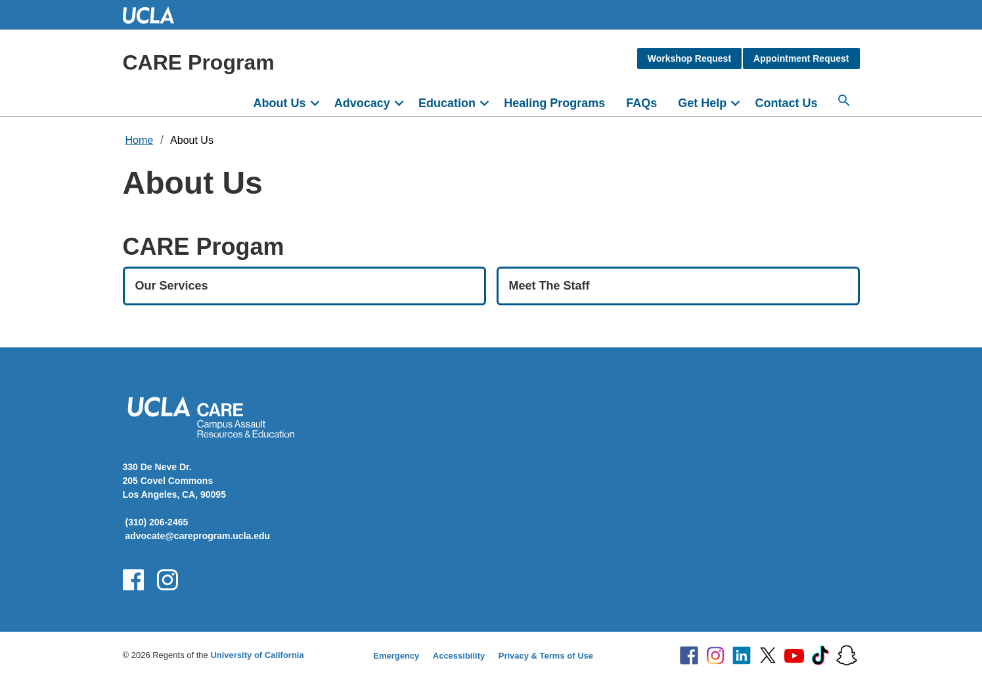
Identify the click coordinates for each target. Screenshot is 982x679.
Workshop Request (689, 58)
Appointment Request (801, 58)
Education (447, 103)
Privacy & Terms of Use (546, 656)
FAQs (641, 103)
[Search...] (844, 100)
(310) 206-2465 (157, 522)
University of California (256, 655)
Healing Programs (554, 103)
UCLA (154, 15)
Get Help (702, 103)
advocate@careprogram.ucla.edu (198, 536)
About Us (280, 103)
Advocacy (362, 103)
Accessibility (459, 656)
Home (139, 140)
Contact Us (786, 103)
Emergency (396, 656)
